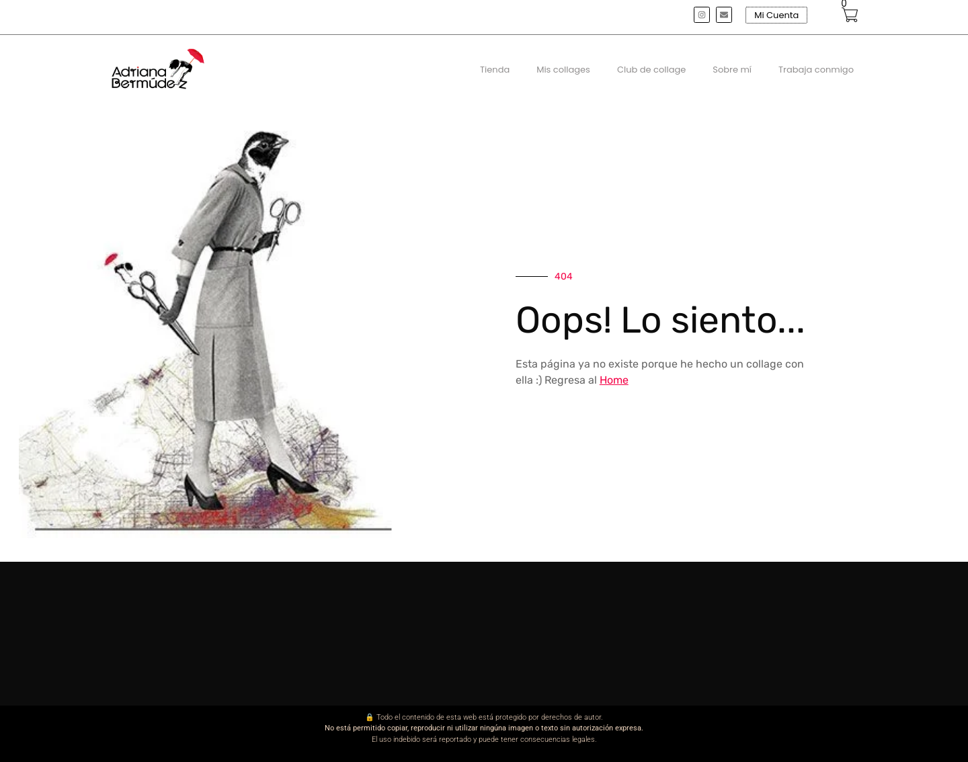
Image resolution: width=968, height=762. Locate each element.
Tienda (495, 69)
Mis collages (563, 69)
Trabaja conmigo (816, 69)
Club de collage (651, 69)
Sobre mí (732, 69)
